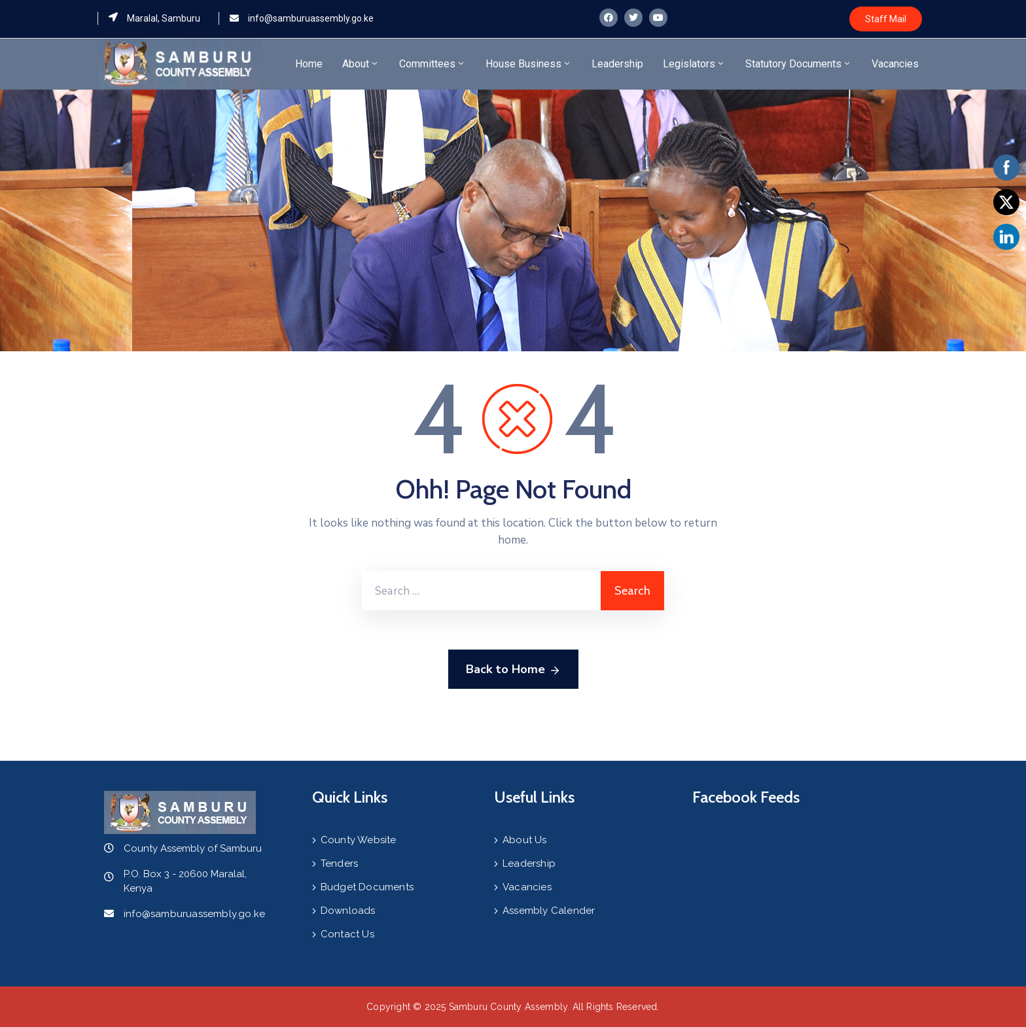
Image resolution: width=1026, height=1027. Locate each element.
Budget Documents (367, 887)
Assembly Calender (549, 910)
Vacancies (895, 64)
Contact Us (347, 934)
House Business (529, 64)
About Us (525, 840)
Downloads (348, 910)
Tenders (339, 863)
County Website (359, 840)
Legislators (694, 64)
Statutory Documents (798, 64)
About (361, 64)
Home (309, 64)
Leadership (617, 64)
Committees (432, 64)
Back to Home (513, 669)
